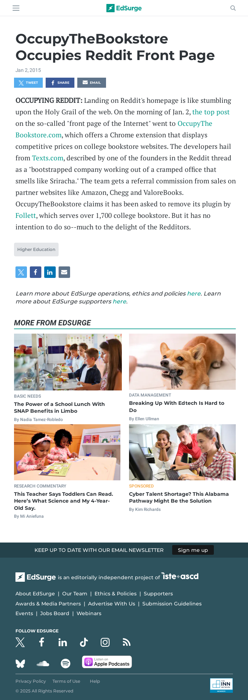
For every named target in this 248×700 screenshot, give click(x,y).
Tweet (28, 83)
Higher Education (36, 249)
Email (92, 83)
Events (24, 613)
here (194, 293)
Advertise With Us (111, 603)
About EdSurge (35, 593)
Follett (25, 215)
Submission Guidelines (172, 603)
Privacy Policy (30, 681)
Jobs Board (54, 613)
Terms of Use (66, 681)
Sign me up (193, 550)
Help (95, 681)
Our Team (74, 593)
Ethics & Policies (116, 593)
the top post (211, 111)
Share (59, 83)
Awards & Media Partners (48, 603)
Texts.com (47, 157)
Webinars (89, 613)
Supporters (158, 593)
